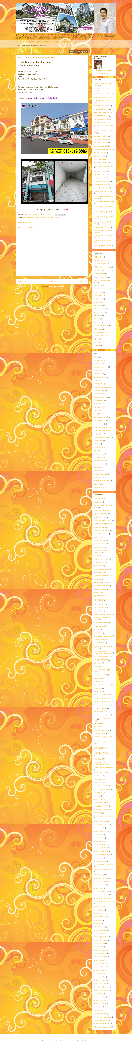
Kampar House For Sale (101, 181)
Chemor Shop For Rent (101, 109)
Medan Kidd (98, 691)
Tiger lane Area (99, 487)
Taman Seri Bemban (100, 950)
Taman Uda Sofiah (100, 997)
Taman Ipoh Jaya (99, 875)
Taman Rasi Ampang (100, 940)
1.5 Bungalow (98, 257)
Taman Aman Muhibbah (101, 809)
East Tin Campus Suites (101, 576)
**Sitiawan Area (99, 360)
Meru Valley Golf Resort (101, 730)
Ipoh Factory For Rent (101, 143)
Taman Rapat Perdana (101, 937)
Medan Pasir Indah (100, 711)
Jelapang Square (99, 626)
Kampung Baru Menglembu (103, 636)
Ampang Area (98, 384)
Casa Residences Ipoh (101, 559)
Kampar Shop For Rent (101, 184)
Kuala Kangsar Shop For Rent (45, 217)
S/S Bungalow (98, 329)
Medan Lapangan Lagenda (102, 701)
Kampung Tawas (99, 643)
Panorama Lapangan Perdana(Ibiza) (100, 748)
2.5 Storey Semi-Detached (102, 267)
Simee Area (97, 471)
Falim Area (97, 410)
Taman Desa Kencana (101, 851)
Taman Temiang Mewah (101, 990)
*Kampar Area (98, 363)
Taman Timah (98, 993)
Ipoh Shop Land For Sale (102, 178)
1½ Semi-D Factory (100, 260)
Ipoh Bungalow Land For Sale (103, 126)
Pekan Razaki (98, 759)
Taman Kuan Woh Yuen (101, 891)
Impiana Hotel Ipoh (100, 596)
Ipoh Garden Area (99, 420)
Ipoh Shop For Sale (100, 174)
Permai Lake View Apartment (103, 767)
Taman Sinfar (98, 960)
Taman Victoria (98, 1000)
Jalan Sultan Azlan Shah (102, 430)
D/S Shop (97, 319)
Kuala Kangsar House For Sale (104, 201)
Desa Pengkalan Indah (101, 569)
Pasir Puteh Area (99, 457)
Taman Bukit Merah (100, 831)
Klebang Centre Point (101, 660)
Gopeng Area (98, 414)
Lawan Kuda (98, 678)
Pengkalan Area (99, 460)
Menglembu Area (99, 447)
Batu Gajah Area (99, 390)
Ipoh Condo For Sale (100, 139)
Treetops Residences (101, 1020)
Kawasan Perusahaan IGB (102, 656)
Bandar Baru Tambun (101, 534)
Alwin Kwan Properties (104, 70)
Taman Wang (98, 1007)
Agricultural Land (99, 295)
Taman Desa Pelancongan (102, 854)
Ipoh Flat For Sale (99, 156)
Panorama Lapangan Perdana (103, 737)
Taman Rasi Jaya (99, 943)
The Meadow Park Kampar (102, 1017)
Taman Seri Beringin (100, 953)
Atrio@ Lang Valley (100, 517)
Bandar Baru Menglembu (102, 524)
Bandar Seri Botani (100, 544)
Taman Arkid (98, 813)
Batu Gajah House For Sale (103, 94)
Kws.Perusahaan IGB (101, 675)
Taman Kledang (99, 888)
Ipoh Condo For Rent (100, 136)
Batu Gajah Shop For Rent (102, 97)
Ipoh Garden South (100, 607)
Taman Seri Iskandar (100, 957)
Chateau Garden (99, 562)
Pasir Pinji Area (99, 454)
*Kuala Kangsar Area (29, 217)
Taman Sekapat (99, 947)
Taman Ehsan (98, 858)
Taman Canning (99, 834)
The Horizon (98, 1010)
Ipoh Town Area (99, 424)
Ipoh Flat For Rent (100, 153)
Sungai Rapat (98, 799)
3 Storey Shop (98, 285)
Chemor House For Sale (102, 106)
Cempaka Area (98, 400)
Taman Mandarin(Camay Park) (104, 901)
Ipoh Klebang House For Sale (103, 166)
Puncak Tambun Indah (101, 786)
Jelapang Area (98, 434)
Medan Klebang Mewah (101, 695)
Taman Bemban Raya (101, 821)
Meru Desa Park (99, 723)
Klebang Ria (98, 663)
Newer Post (22, 281)
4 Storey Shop (98, 292)
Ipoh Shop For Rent (100, 171)
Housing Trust (98, 592)
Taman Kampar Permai (101, 881)
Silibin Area (97, 467)
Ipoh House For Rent (100, 159)
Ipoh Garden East (99, 604)
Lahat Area (97, 444)
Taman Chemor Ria (100, 844)
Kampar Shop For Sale (101, 188)
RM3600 (57, 217)
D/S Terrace (97, 322)
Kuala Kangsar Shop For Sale (103, 212)
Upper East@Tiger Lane (102, 1023)
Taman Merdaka (99, 910)
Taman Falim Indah (100, 861)
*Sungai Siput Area (100, 377)
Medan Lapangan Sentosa (102, 705)
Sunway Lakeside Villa (101, 806)
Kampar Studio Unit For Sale (103, 191)
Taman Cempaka (99, 838)
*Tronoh (96, 380)
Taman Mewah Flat (100, 917)
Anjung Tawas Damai (100, 514)
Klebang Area (98, 440)
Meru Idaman (98, 727)
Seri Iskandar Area (100, 464)
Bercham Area (98, 394)
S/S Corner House (100, 332)
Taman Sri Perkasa (100, 967)
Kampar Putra (98, 633)
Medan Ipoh (97, 688)
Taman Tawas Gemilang (101, 987)
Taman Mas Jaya (99, 906)
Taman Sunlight (99, 973)
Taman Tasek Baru (100, 977)
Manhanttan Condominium (102, 685)
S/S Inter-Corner (99, 335)
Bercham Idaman (99, 547)
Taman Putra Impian (100, 930)
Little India (97, 681)
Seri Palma (97, 796)
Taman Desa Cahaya (100, 848)
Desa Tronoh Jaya (100, 572)
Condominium (98, 302)
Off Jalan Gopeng (99, 733)
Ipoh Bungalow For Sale (101, 122)
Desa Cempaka (99, 566)
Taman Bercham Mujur (101, 824)
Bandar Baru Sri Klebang (102, 530)
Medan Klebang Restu (101, 698)
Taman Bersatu (99, 828)
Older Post (83, 281)
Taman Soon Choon (100, 963)
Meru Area (97, 450)
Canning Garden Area (101, 397)
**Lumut (96, 357)
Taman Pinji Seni (99, 927)
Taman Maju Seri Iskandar (102, 898)
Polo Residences (99, 779)
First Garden (98, 579)
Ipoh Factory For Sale (101, 146)
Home (53, 281)
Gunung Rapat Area (100, 417)
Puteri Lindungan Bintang (102, 789)
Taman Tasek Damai (100, 980)
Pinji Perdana (98, 776)
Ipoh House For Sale (100, 163)
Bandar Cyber (98, 537)
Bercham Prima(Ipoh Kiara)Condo (100, 551)
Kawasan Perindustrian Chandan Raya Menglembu (103, 652)
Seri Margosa (98, 792)
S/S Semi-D (97, 339)
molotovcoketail (71, 1041)
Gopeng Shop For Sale (101, 116)
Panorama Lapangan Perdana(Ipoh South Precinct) (103, 753)
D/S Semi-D (97, 315)
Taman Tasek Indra (100, 983)
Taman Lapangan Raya (101, 895)
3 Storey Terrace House (101, 289)
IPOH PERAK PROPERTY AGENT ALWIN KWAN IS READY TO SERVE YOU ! (44, 42)
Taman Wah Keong (100, 1004)
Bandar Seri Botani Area (101, 387)
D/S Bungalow (98, 305)
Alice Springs (98, 502)
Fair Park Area (98, 407)
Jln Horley (97, 629)
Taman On (97, 923)
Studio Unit (97, 346)
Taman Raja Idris (99, 933)
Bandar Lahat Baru (100, 540)
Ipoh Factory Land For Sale (103, 149)
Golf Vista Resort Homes (102, 586)
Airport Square (98, 498)
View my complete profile (102, 73)
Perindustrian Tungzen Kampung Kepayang (101, 763)
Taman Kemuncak (99, 885)
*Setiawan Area (99, 374)
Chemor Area (98, 404)
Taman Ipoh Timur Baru (101, 878)
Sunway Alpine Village (101, 802)
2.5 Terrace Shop (99, 274)
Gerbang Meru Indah (100, 582)
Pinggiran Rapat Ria (100, 772)
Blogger (87, 1041)
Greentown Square (100, 589)
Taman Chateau (99, 841)
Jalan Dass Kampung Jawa (103, 614)
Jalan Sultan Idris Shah (101, 623)
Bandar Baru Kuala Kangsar (103, 520)
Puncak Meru (98, 782)
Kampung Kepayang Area (102, 437)
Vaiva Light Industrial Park (102, 1027)
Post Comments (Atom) (56, 286)
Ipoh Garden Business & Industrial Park (102, 600)
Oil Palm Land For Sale (101, 325)
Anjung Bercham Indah (101, 510)
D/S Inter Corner (99, 312)
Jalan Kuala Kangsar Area (102, 427)
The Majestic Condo (100, 1014)
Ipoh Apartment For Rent (102, 119)
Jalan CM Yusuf (99, 611)
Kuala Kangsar (98, 666)
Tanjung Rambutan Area (101, 480)
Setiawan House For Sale (102, 227)
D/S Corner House (100, 309)
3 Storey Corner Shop (101, 277)
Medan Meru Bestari (100, 708)
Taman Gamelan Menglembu (103, 864)
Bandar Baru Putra (100, 527)
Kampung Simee (99, 639)
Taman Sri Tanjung (100, 970)
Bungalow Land (99, 299)
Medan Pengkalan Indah (102, 715)
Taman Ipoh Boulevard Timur (103, 870)
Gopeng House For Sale (102, 112)
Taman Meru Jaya (99, 913)
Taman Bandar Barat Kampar (103, 816)
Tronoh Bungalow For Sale (102, 246)
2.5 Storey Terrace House (102, 270)
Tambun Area (98, 477)
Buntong (96, 555)
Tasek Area (97, 484)
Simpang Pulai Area (100, 474)
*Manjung (97, 370)
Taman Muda (98, 920)
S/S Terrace (97, 342)
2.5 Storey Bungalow (100, 264)
